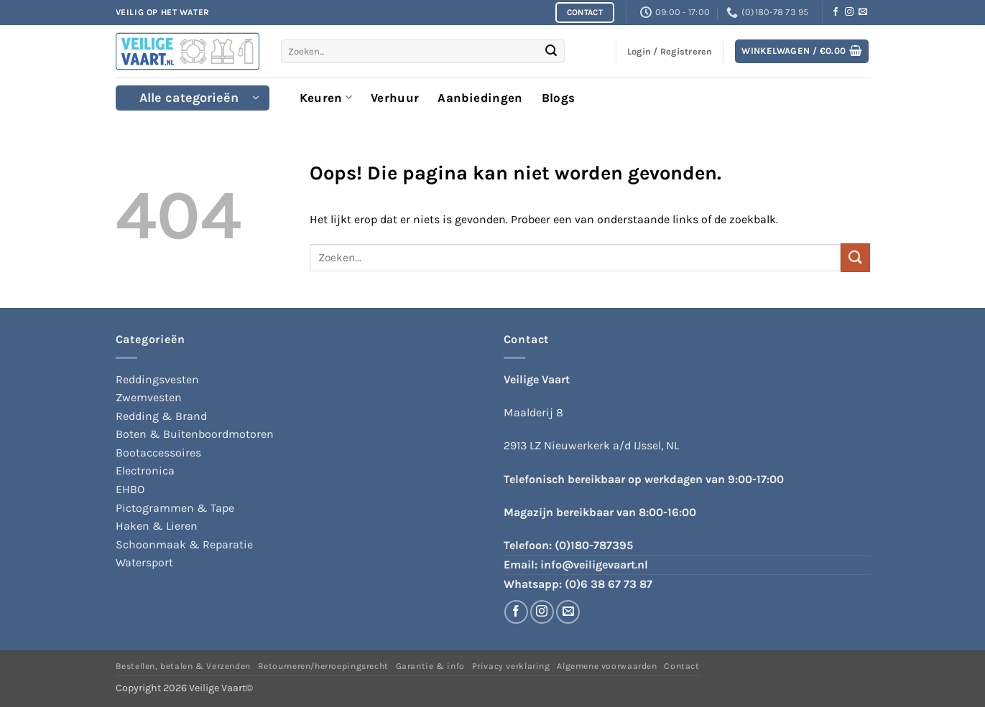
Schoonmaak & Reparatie (184, 544)
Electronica (145, 470)
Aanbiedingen (480, 97)
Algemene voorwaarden (607, 666)
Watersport (144, 562)
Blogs (558, 97)
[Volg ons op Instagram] (849, 12)
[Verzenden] (551, 51)
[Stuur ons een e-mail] (863, 12)
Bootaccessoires (158, 452)
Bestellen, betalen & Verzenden (183, 666)
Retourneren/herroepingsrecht (323, 666)
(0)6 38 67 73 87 (608, 584)
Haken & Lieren (157, 526)
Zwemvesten (149, 397)
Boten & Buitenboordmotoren (195, 434)
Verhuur (395, 97)
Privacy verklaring (511, 666)
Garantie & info (430, 666)
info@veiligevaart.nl (594, 564)
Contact (681, 666)
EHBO (130, 489)
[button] (802, 51)
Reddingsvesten (157, 379)
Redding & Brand (161, 416)
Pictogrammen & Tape (175, 508)
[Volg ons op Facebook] (835, 12)
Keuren (326, 97)
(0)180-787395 (594, 545)
